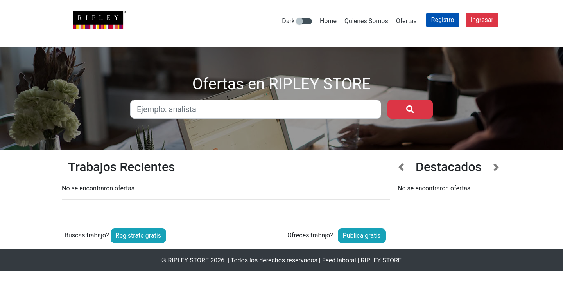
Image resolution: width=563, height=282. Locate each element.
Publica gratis (362, 235)
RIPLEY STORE (188, 260)
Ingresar (482, 20)
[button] (401, 184)
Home (328, 21)
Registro (442, 20)
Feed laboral (339, 260)
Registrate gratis (138, 235)
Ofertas (406, 21)
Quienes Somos (366, 21)
